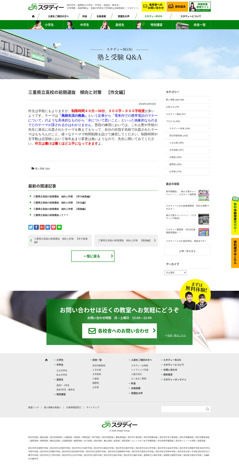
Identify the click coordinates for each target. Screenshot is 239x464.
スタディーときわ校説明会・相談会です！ (186, 241)
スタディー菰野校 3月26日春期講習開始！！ (181, 231)
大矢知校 (96, 374)
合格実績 (101, 16)
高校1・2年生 (63, 385)
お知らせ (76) (172, 107)
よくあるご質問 (138, 378)
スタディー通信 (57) (176, 114)
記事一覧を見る (187, 251)
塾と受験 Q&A (42, 168)
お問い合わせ (170, 369)
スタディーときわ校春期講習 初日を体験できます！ (187, 207)
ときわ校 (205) (176, 142)
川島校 (95, 378)
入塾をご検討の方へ (58, 16)
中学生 (84, 24)
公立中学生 (61, 370)
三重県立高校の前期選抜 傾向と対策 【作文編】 (60, 202)
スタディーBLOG (153, 16)
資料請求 (180, 6)
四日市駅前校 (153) (178, 135)
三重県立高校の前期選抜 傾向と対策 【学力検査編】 (62, 196)
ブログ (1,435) (173, 121)
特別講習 (156, 24)
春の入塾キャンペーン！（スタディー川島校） (181, 216)
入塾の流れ (136, 374)
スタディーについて (190, 16)
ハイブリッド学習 (139, 369)
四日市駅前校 (98, 365)
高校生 (119, 24)
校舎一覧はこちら (176, 335)
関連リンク (33, 407)
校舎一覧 (200, 24)
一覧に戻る (91, 256)
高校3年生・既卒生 (65, 389)
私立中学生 (61, 374)
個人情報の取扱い (52, 407)
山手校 (95, 387)
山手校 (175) (175, 171)
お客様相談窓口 (73, 407)
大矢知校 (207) (176, 150)
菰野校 (95, 382)
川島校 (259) (175, 157)
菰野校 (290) (175, 164)
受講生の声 (123, 16)
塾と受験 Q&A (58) (175, 99)
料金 (84, 16)
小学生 (49, 24)
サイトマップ (92, 407)
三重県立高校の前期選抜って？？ (50, 215)
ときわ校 (96, 369)
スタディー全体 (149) (179, 128)
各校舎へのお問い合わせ (156, 6)
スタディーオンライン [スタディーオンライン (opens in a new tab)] (174, 379)
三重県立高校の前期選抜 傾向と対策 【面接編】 (60, 209)
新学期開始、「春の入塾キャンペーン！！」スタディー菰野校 (181, 193)
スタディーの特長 (139, 365)
